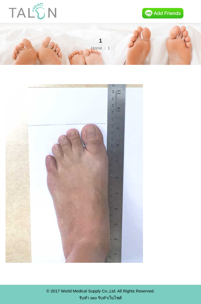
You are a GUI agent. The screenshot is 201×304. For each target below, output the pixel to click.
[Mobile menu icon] (192, 11)
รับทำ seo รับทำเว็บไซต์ (100, 297)
